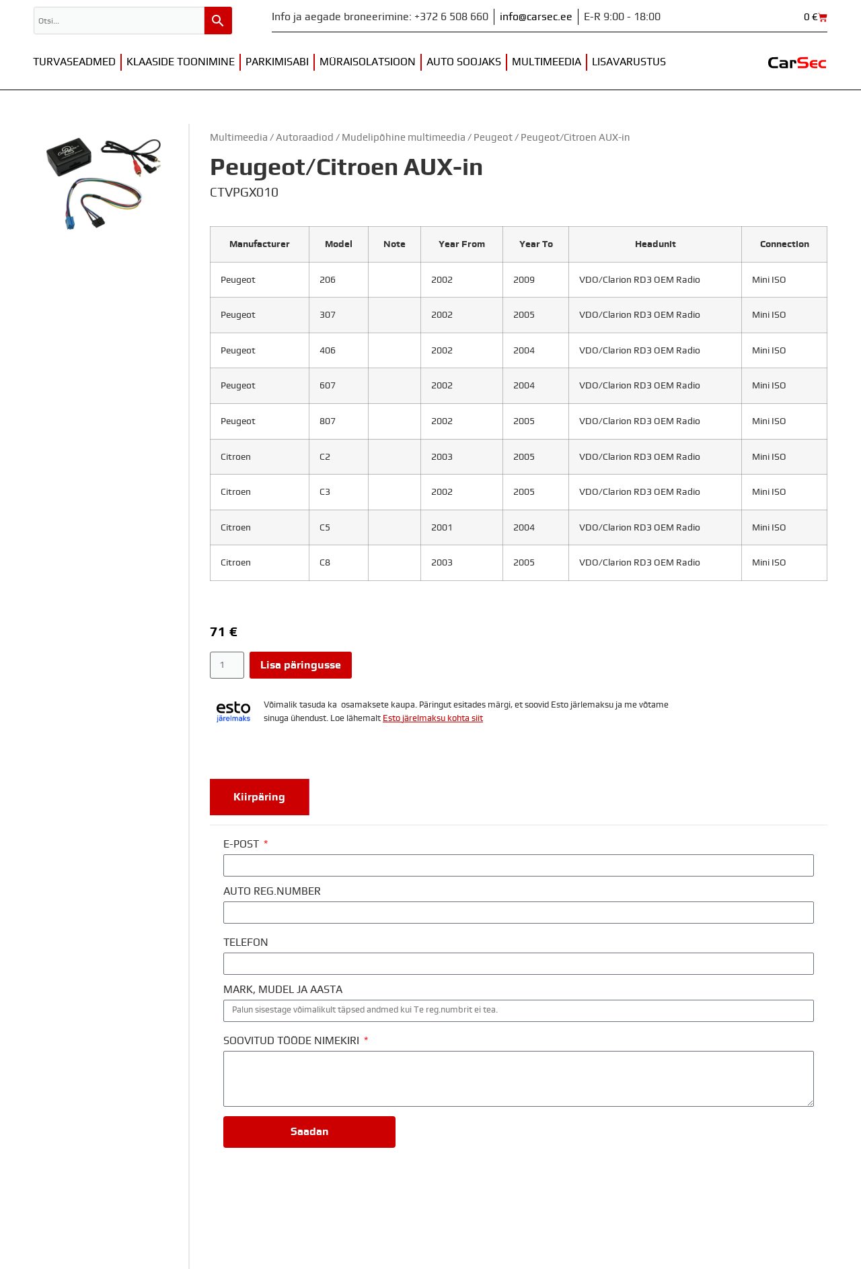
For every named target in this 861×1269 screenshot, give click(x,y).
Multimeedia (546, 62)
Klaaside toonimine (180, 62)
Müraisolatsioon (368, 62)
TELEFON (245, 942)
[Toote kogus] (227, 665)
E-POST (242, 844)
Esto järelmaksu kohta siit (433, 718)
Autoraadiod (305, 138)
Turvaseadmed (74, 62)
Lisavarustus (629, 62)
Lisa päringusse (300, 665)
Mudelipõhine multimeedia (403, 138)
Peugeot (493, 138)
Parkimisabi (277, 62)
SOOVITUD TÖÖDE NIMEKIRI (292, 1040)
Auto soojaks (463, 62)
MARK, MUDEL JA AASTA (282, 989)
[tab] (259, 797)
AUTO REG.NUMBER (272, 891)
